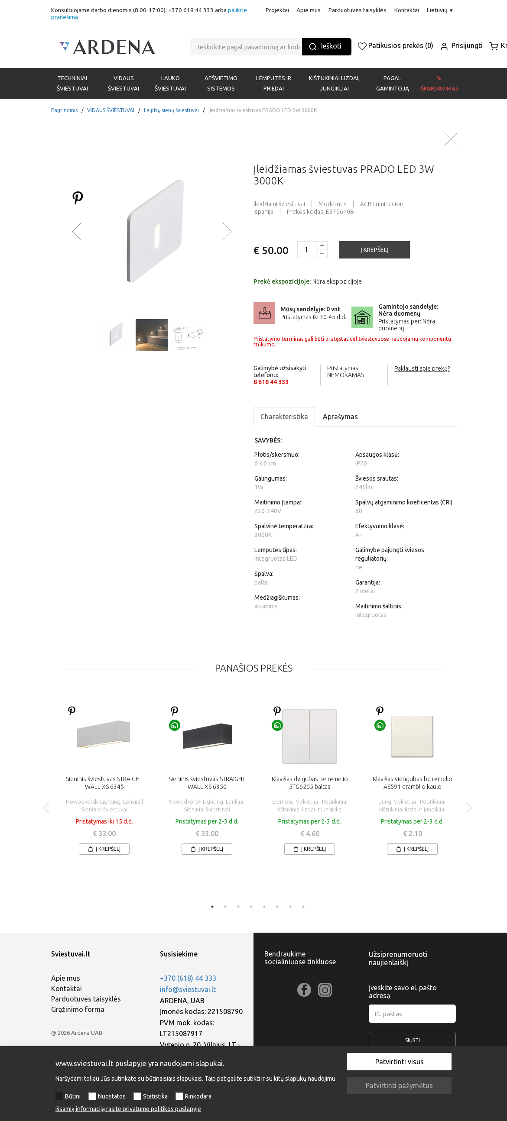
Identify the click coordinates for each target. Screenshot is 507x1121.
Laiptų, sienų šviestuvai (171, 110)
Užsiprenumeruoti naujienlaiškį (398, 958)
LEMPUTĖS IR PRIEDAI (273, 83)
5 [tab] (264, 906)
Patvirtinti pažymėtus (399, 1085)
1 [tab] (212, 906)
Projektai (277, 9)
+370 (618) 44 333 (188, 978)
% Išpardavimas (439, 83)
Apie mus (308, 9)
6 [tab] (277, 906)
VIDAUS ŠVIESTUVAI (123, 83)
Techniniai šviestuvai (72, 83)
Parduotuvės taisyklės (357, 9)
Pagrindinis (64, 110)
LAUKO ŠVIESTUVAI (170, 83)
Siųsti (412, 1043)
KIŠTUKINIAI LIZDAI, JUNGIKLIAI (334, 83)
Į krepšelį (104, 849)
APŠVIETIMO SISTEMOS (221, 83)
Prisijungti (461, 45)
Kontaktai (406, 9)
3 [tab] (238, 906)
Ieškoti (325, 46)
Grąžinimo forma (77, 1009)
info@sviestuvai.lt (188, 989)
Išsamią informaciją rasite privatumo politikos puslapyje (128, 1108)
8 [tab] (303, 906)
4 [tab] (251, 906)
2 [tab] (225, 906)
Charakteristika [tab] (284, 416)
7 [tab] (290, 906)
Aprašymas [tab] (340, 416)
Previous (46, 808)
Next (468, 808)
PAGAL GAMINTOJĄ (392, 83)
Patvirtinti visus (399, 1062)
